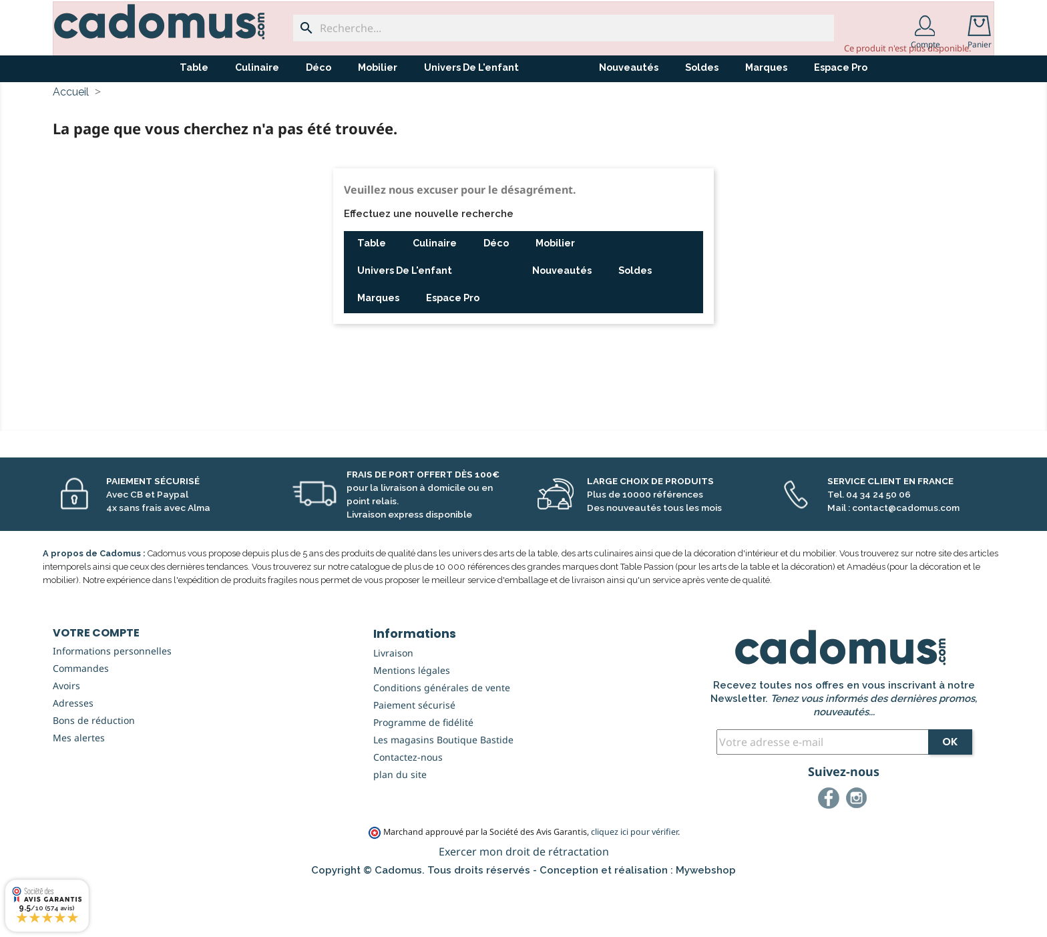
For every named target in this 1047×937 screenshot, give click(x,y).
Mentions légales (411, 719)
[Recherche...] (563, 28)
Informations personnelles (112, 700)
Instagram (859, 849)
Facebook (831, 849)
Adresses (73, 752)
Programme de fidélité (423, 771)
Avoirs (66, 735)
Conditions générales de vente (441, 737)
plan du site (400, 823)
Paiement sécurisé (414, 754)
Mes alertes (79, 787)
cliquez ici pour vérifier (634, 881)
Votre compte (96, 682)
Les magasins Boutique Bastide (443, 789)
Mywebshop (706, 920)
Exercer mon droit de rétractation (524, 901)
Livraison (393, 702)
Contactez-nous (408, 806)
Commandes (81, 717)
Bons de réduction (94, 769)
